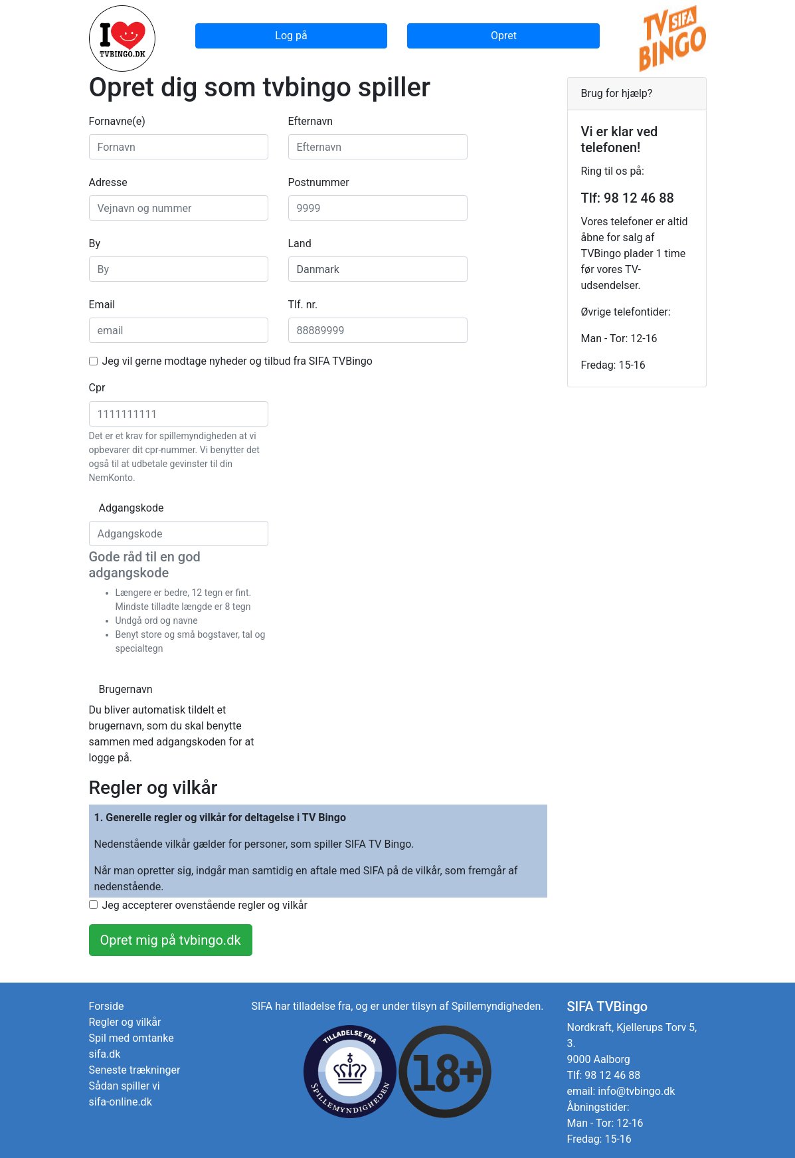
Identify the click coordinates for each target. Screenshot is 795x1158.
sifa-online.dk (120, 1102)
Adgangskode (109, 508)
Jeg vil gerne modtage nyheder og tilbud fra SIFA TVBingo (237, 361)
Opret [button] (504, 35)
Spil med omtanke (131, 1038)
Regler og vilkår (125, 1022)
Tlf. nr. (303, 304)
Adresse (108, 182)
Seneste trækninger (135, 1070)
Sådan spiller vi (124, 1086)
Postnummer (318, 182)
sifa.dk (105, 1054)
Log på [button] (291, 35)
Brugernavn (109, 689)
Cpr (97, 387)
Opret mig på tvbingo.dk (170, 940)
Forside (106, 1006)
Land (299, 243)
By (95, 243)
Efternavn (310, 121)
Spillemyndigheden (496, 1006)
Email (102, 304)
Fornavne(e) (117, 121)
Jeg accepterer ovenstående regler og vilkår (205, 905)
